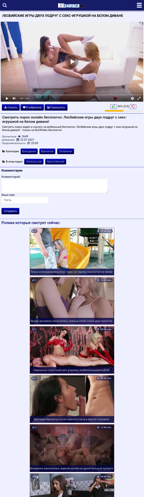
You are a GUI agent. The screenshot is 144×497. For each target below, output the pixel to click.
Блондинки (29, 151)
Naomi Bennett (55, 161)
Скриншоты (56, 107)
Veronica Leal (33, 161)
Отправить (10, 211)
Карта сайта (8, 489)
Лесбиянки (65, 151)
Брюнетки (47, 151)
